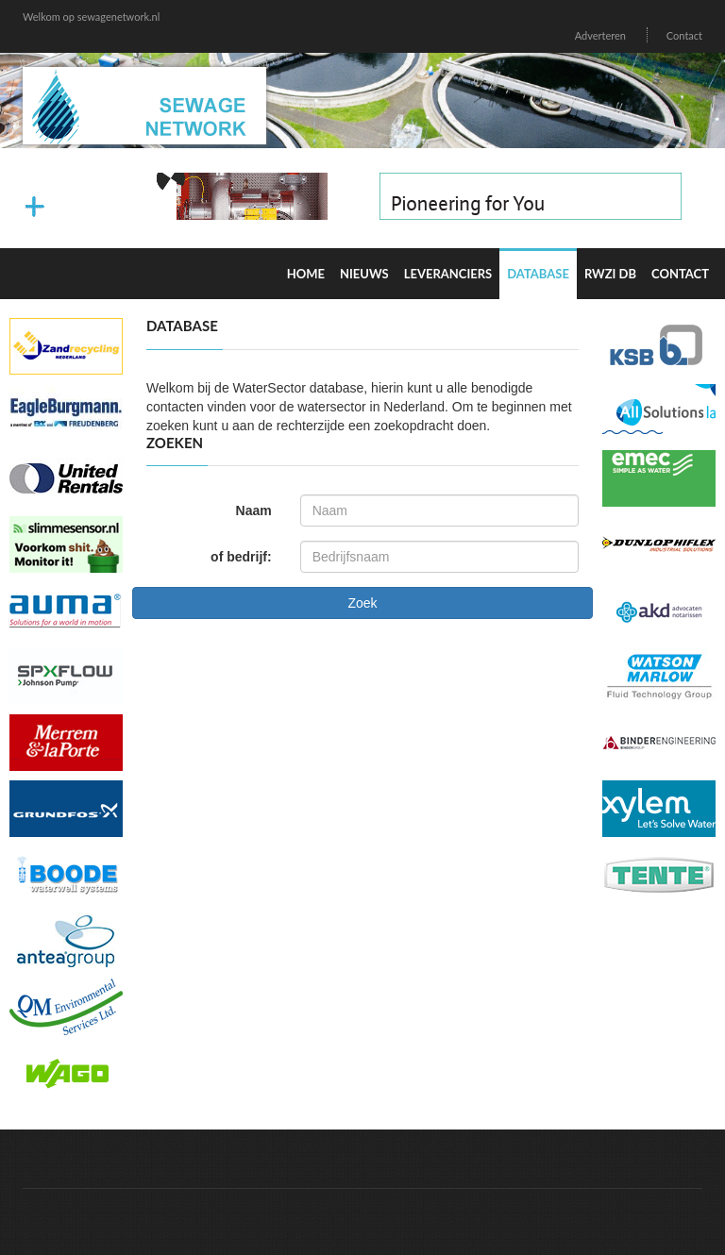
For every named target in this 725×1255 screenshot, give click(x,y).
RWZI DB (610, 273)
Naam (254, 510)
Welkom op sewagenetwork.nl (91, 16)
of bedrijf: (241, 556)
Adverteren (600, 35)
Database (538, 273)
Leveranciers (448, 273)
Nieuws (364, 273)
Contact (684, 35)
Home (306, 273)
